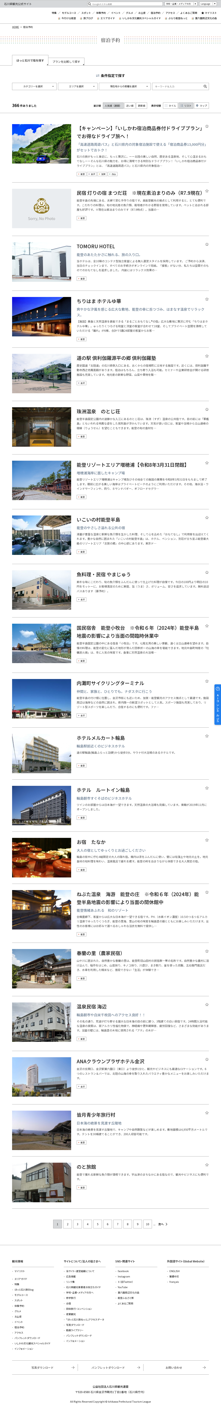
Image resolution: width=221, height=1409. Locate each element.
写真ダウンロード (75, 1325)
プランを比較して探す (66, 61)
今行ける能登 (68, 18)
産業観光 (71, 1314)
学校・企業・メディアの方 (178, 3)
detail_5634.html (110, 430)
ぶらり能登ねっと (178, 18)
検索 (205, 86)
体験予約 (101, 13)
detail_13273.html (110, 808)
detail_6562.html (110, 1133)
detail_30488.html (110, 153)
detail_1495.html (110, 539)
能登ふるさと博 (126, 1298)
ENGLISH (174, 1271)
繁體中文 (174, 1276)
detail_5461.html (110, 593)
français (174, 1282)
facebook (123, 1271)
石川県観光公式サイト (25, 15)
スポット (86, 13)
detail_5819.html (110, 322)
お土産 (142, 13)
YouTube (123, 1287)
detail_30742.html (110, 266)
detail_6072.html (110, 916)
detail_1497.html (110, 212)
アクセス (170, 13)
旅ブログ (88, 18)
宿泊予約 (155, 13)
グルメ (129, 13)
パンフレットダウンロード (27, 1338)
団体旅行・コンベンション (79, 1308)
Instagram (124, 1276)
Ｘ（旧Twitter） (125, 1282)
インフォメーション (24, 1348)
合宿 (68, 1303)
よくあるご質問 (188, 13)
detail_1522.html (110, 703)
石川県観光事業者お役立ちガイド (83, 1287)
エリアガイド (107, 18)
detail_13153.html (110, 1185)
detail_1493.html (110, 648)
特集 (54, 13)
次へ (161, 1224)
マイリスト (211, 12)
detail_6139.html (110, 485)
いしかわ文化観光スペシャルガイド (141, 18)
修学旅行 (71, 1298)
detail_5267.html (110, 377)
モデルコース (69, 13)
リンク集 (70, 1282)
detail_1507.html (110, 860)
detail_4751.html (110, 1080)
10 (147, 1224)
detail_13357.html (110, 756)
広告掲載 (71, 1276)
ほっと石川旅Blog (24, 1289)
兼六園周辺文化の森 (206, 18)
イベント (116, 13)
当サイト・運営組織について (80, 1271)
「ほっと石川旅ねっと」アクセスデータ (85, 1319)
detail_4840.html (110, 1026)
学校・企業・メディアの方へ (80, 1292)
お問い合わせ (174, 1367)
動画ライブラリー (75, 1330)
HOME (15, 27)
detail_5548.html (110, 972)
